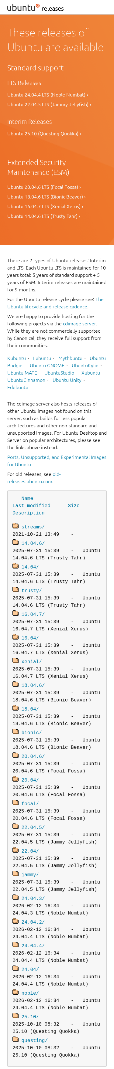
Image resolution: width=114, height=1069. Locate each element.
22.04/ (30, 841)
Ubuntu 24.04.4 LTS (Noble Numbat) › (47, 94)
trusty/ (32, 588)
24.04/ (30, 957)
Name (27, 498)
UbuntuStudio (59, 372)
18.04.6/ (33, 680)
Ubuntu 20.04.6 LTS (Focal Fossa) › (44, 187)
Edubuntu (17, 387)
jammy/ (30, 864)
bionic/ (32, 726)
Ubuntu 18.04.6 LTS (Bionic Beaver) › (46, 196)
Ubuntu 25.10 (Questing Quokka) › (44, 133)
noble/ (30, 980)
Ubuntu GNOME (47, 365)
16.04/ (30, 634)
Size (73, 505)
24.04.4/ (33, 934)
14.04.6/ (33, 541)
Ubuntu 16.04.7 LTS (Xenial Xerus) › (45, 206)
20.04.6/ (33, 749)
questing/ (35, 1026)
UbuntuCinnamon (26, 380)
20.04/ (30, 772)
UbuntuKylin (85, 365)
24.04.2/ (33, 911)
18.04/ (30, 703)
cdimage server (79, 323)
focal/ (30, 795)
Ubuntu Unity (67, 380)
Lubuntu (42, 358)
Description (28, 512)
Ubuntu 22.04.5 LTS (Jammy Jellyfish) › (49, 104)
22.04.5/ (33, 818)
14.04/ (30, 565)
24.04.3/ (33, 887)
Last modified (31, 505)
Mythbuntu (70, 358)
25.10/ (30, 1003)
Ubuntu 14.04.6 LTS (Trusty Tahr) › (43, 216)
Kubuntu (16, 358)
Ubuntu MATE (22, 372)
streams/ (33, 526)
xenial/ (32, 657)
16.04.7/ (33, 611)
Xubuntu (90, 372)
